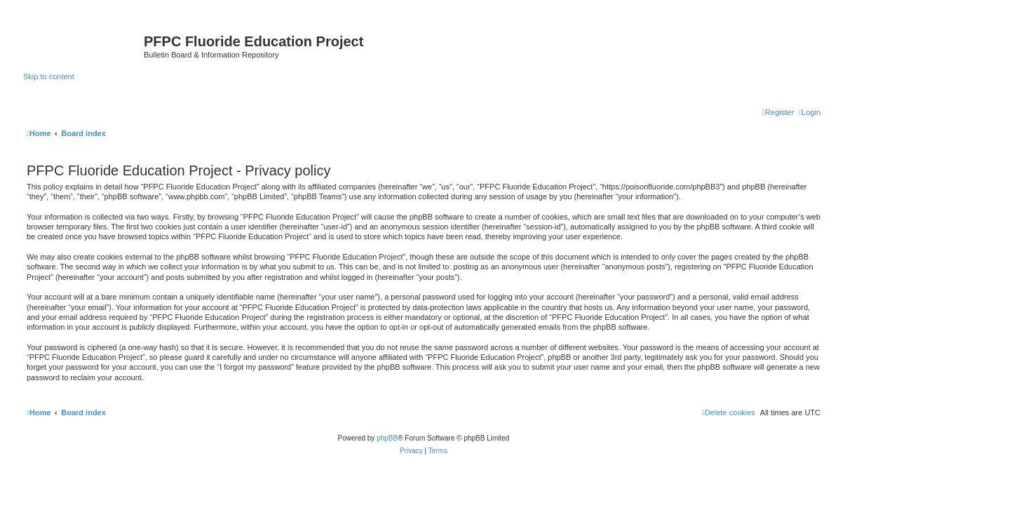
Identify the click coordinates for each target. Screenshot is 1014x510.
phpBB (387, 438)
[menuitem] (809, 112)
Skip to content (48, 76)
